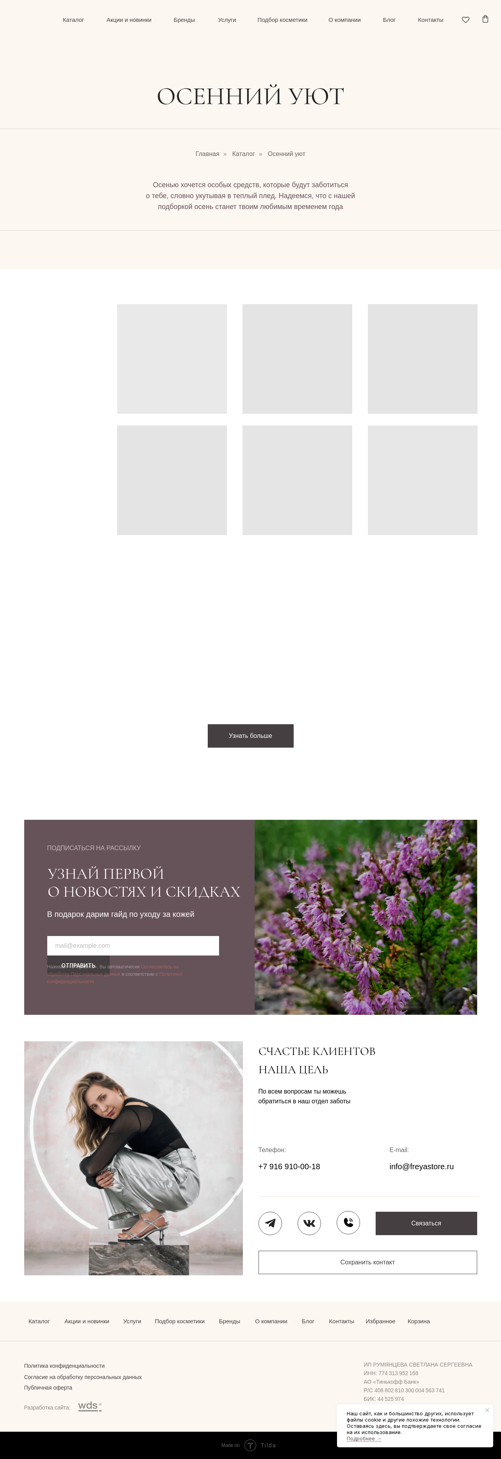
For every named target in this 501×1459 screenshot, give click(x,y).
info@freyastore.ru (422, 1166)
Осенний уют (286, 154)
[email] (133, 946)
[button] (426, 1223)
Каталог (243, 154)
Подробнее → (364, 1438)
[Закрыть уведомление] (487, 1410)
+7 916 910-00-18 (289, 1166)
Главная (207, 154)
